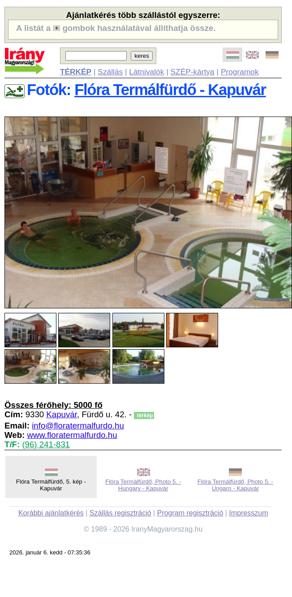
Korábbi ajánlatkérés (51, 513)
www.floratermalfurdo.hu (72, 435)
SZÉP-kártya (193, 71)
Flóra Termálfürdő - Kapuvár (170, 89)
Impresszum (248, 513)
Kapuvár (61, 414)
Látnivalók (146, 71)
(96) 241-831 (46, 444)
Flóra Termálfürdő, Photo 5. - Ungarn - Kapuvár (235, 485)
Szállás (110, 71)
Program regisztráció (190, 513)
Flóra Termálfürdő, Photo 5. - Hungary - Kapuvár (143, 485)
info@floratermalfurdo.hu (78, 425)
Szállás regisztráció (120, 513)
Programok (240, 71)
